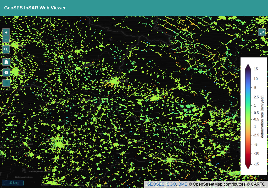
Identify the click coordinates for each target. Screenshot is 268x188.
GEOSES (156, 184)
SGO (171, 184)
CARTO (258, 184)
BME (183, 184)
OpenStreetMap (207, 184)
